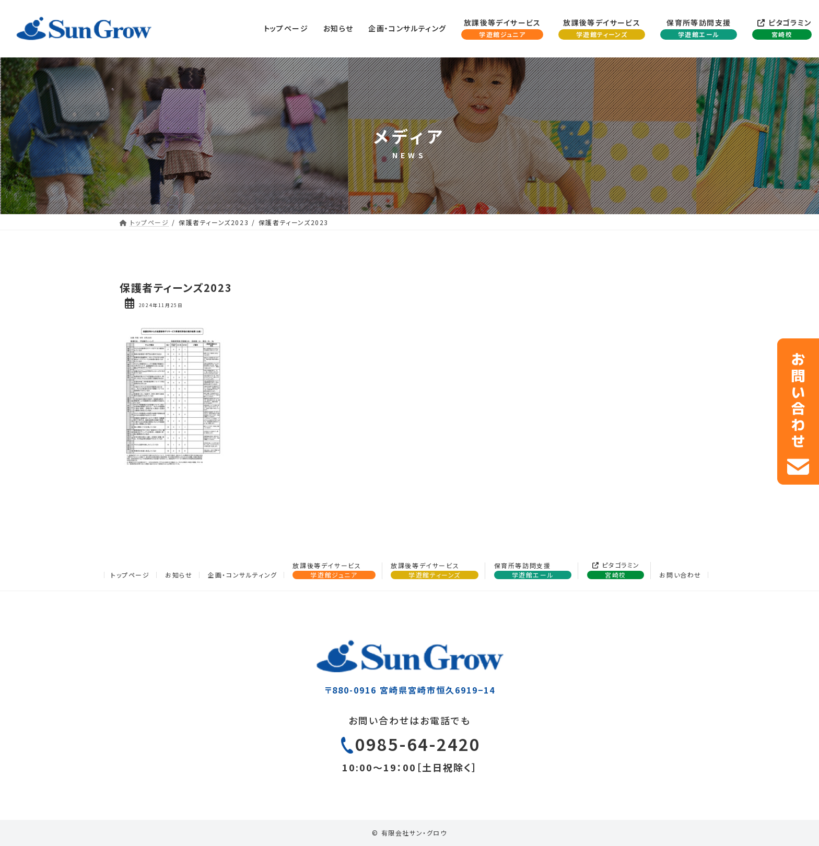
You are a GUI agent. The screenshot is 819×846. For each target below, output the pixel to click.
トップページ (130, 574)
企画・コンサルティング (242, 574)
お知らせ (178, 574)
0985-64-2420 (418, 749)
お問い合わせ (680, 574)
